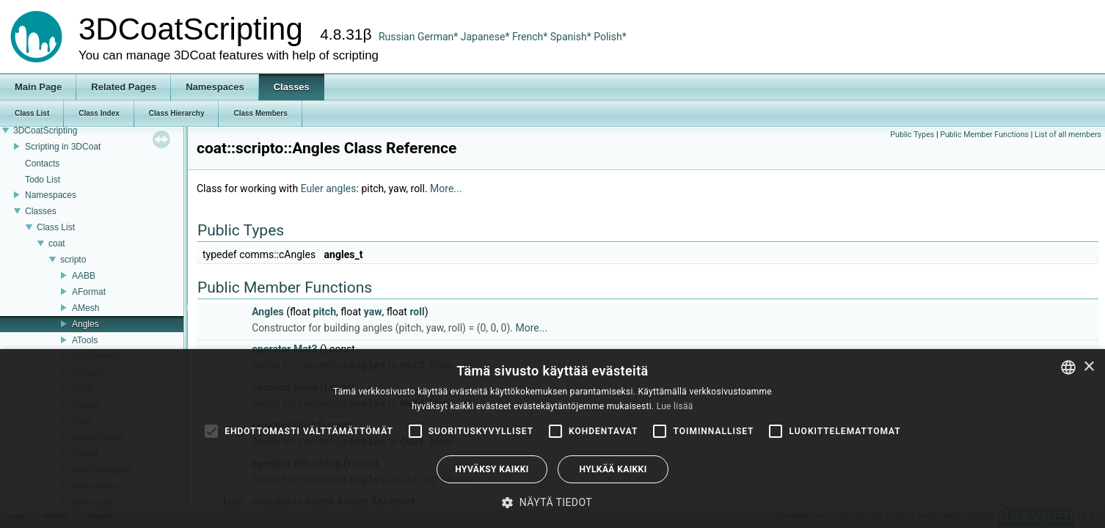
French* (531, 37)
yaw (373, 312)
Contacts (42, 163)
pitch (324, 312)
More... (446, 188)
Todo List (42, 180)
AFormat (89, 292)
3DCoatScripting (45, 130)
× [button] (1088, 367)
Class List (56, 227)
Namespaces (50, 195)
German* (439, 37)
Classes (40, 211)
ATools (85, 340)
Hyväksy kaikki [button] (491, 469)
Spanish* (570, 37)
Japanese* (486, 37)
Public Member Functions (984, 134)
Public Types (912, 134)
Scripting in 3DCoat (63, 147)
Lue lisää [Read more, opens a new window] (675, 406)
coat (56, 243)
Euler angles (329, 188)
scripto (73, 259)
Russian (397, 37)
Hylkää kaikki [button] (612, 469)
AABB (83, 276)
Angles (85, 324)
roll (416, 312)
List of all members (1068, 134)
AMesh (85, 308)
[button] (552, 502)
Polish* (610, 37)
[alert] (552, 438)
